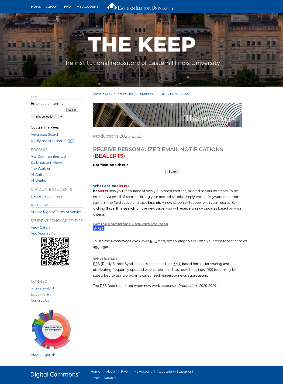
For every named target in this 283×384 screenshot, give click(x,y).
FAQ (124, 371)
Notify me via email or (52, 141)
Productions (144, 93)
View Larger (43, 355)
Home (97, 93)
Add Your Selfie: (43, 233)
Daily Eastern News (46, 162)
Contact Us (40, 300)
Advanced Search (45, 135)
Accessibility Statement (175, 371)
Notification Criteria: (111, 165)
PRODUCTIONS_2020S (172, 93)
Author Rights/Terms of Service (56, 212)
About (110, 371)
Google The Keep (45, 127)
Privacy (95, 377)
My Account (143, 371)
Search (173, 171)
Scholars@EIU (42, 288)
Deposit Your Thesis (47, 196)
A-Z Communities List (48, 156)
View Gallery (41, 227)
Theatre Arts (124, 93)
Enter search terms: (47, 104)
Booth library (41, 294)
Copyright (110, 377)
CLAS (108, 93)
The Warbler (40, 169)
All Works (38, 181)
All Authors (39, 175)
